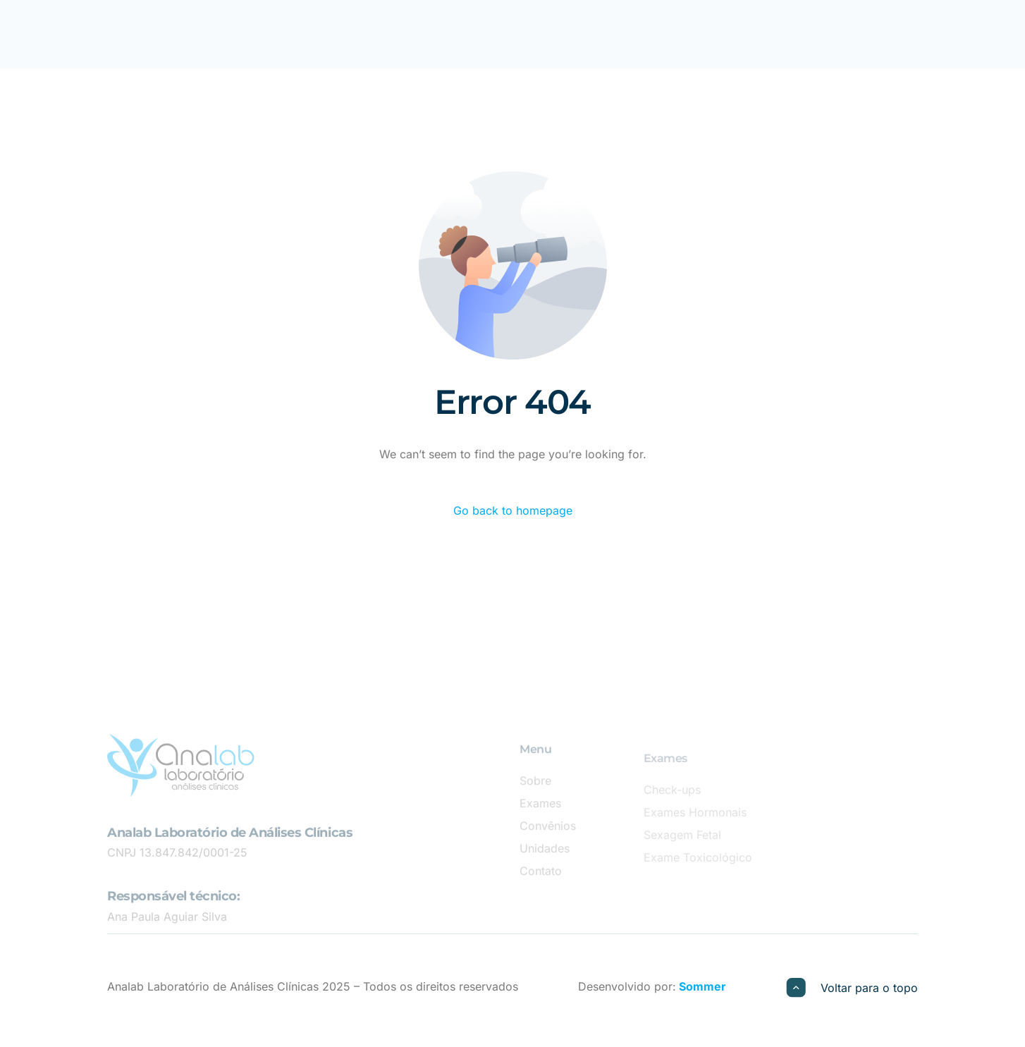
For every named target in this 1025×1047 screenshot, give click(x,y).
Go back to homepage (512, 510)
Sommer (701, 986)
